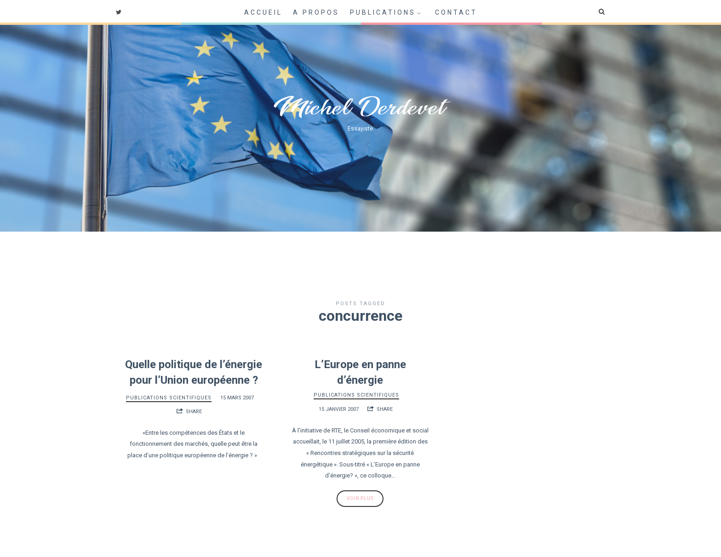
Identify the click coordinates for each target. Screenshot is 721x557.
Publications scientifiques (169, 398)
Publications (383, 12)
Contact (456, 12)
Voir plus (360, 498)
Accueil (263, 12)
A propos (316, 12)
